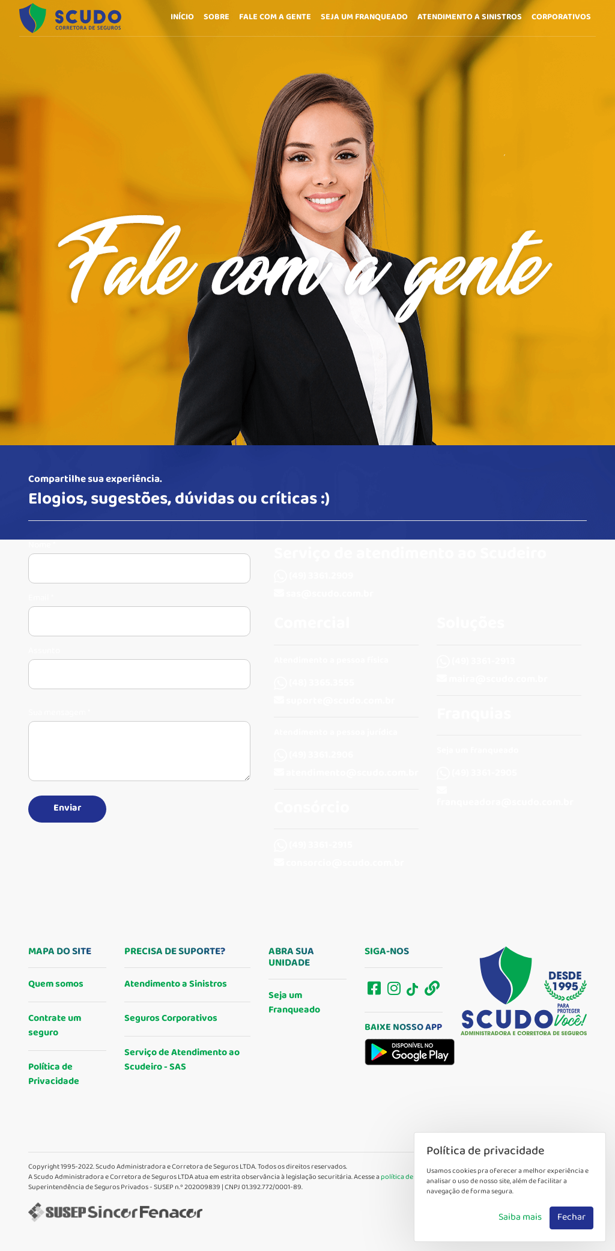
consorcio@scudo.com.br (339, 863)
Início (182, 17)
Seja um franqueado (364, 17)
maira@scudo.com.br (492, 680)
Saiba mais (520, 1218)
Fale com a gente (275, 17)
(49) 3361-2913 (476, 662)
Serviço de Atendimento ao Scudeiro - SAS (182, 1060)
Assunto (44, 651)
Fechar (571, 1218)
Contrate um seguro (54, 1026)
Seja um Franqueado (294, 1003)
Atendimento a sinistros (469, 17)
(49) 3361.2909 (313, 576)
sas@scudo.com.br (324, 594)
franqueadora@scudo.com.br (505, 798)
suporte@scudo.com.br (334, 701)
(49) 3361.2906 (313, 755)
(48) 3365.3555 (314, 683)
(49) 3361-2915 (313, 845)
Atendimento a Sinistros (175, 984)
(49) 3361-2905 (477, 773)
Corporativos (561, 17)
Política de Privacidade (53, 1074)
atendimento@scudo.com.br (346, 773)
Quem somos (55, 984)
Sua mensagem (59, 713)
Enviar (67, 808)
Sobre (216, 17)
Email (40, 598)
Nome (41, 546)
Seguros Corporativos (170, 1019)
